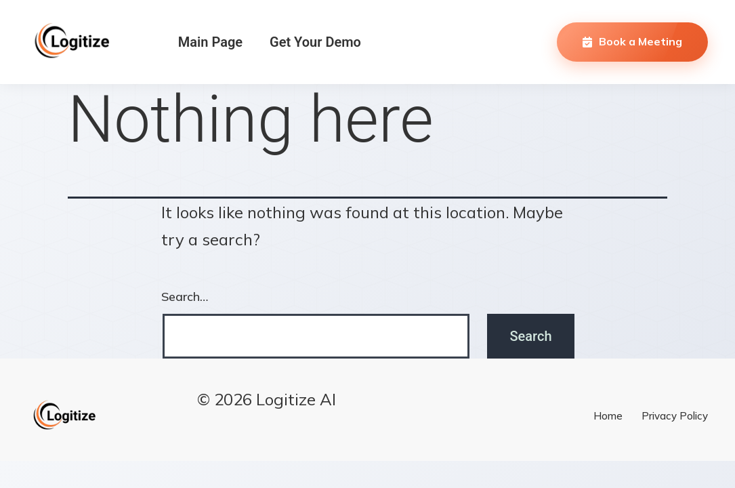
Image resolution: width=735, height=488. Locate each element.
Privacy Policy (675, 415)
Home (608, 415)
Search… (184, 296)
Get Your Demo (315, 42)
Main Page (210, 42)
